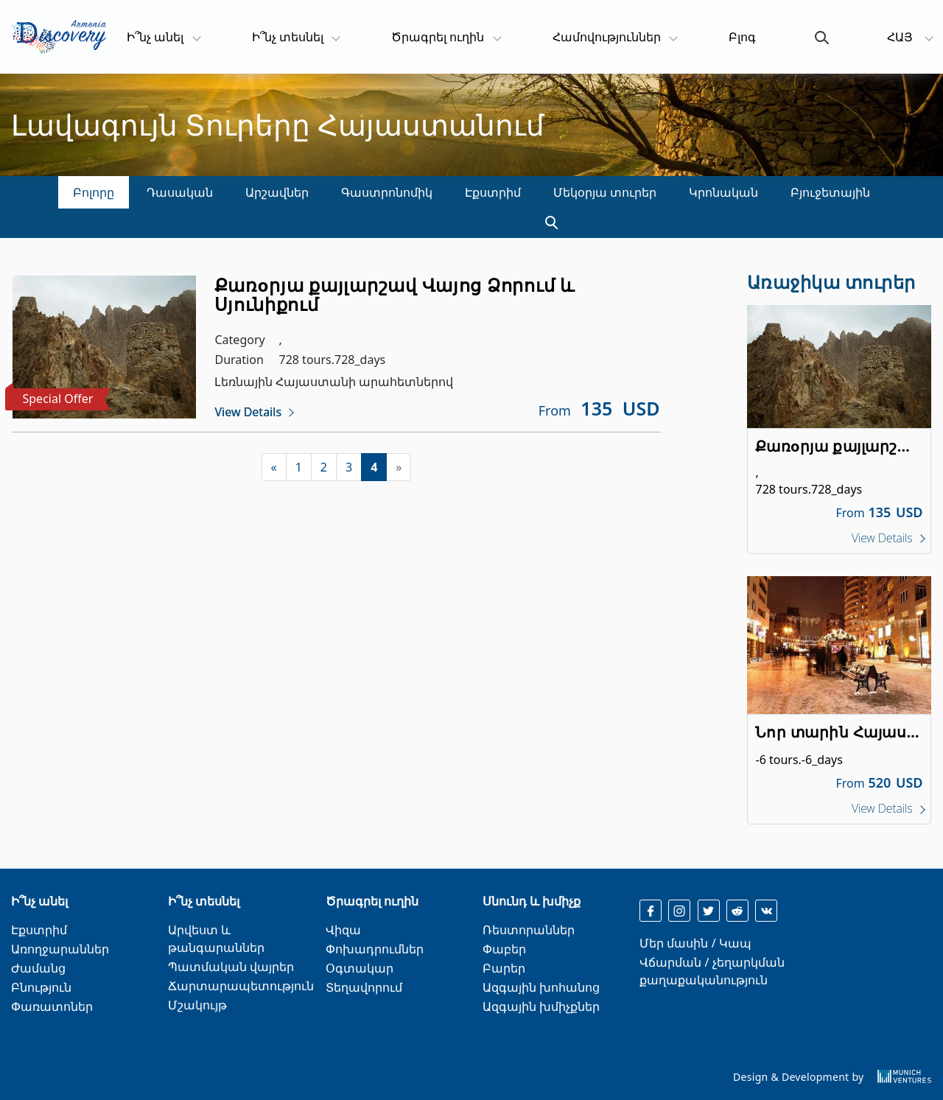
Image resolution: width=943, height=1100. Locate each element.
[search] (545, 223)
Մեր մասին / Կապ (695, 943)
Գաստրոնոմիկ (386, 192)
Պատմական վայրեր (231, 967)
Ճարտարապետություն (241, 986)
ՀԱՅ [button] (901, 37)
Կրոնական (723, 192)
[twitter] (709, 911)
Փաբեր (504, 949)
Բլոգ (742, 37)
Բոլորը (93, 192)
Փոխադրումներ (375, 949)
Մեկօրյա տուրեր (604, 192)
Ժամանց (38, 968)
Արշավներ (277, 192)
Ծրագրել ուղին (437, 37)
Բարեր (504, 968)
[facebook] (650, 911)
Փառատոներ (52, 1006)
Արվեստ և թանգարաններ (216, 939)
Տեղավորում (364, 987)
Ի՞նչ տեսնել (287, 37)
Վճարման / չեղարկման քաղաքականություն (711, 971)
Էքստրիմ (493, 192)
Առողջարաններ (60, 949)
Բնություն (41, 987)
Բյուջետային (830, 192)
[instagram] (679, 911)
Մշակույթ (197, 1005)
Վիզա (343, 930)
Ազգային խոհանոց (541, 987)
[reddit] (737, 911)
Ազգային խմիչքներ (541, 1006)
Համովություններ (607, 37)
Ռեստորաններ (529, 930)
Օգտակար (359, 968)
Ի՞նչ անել (163, 36)
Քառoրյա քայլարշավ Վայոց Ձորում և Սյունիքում (394, 294)
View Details (248, 412)
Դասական (180, 192)
